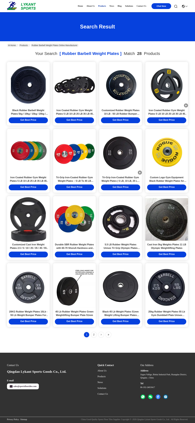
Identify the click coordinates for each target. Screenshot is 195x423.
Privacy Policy (13, 419)
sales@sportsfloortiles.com (23, 386)
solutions (129, 6)
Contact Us (103, 394)
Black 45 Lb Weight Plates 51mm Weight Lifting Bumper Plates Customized (120, 315)
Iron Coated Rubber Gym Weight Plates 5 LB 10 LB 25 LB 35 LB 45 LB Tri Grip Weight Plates (74, 114)
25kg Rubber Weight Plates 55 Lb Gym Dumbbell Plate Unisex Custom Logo (166, 315)
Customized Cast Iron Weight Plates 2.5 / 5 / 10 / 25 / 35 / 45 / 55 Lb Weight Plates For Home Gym (28, 248)
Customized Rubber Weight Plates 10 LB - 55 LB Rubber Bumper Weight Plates (120, 114)
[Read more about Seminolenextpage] (101, 334)
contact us (141, 6)
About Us (102, 370)
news (111, 6)
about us (90, 6)
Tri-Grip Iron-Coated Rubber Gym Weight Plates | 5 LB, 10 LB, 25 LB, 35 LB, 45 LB (120, 181)
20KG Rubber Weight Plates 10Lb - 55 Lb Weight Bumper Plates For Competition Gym (28, 315)
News (100, 382)
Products (24, 45)
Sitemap (23, 419)
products (102, 6)
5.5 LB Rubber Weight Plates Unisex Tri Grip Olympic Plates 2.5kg (121, 248)
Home (80, 6)
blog (120, 6)
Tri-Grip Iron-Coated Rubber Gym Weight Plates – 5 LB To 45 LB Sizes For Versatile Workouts (74, 181)
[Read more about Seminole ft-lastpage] (108, 334)
